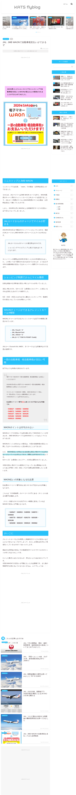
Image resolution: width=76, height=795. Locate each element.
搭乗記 (64, 199)
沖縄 (65, 209)
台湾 (65, 207)
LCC (64, 186)
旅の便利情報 (64, 204)
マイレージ (5, 38)
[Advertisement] (25, 71)
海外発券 (64, 222)
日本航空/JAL (64, 217)
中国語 (64, 195)
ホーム (65, 4)
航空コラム (64, 226)
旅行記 (64, 213)
